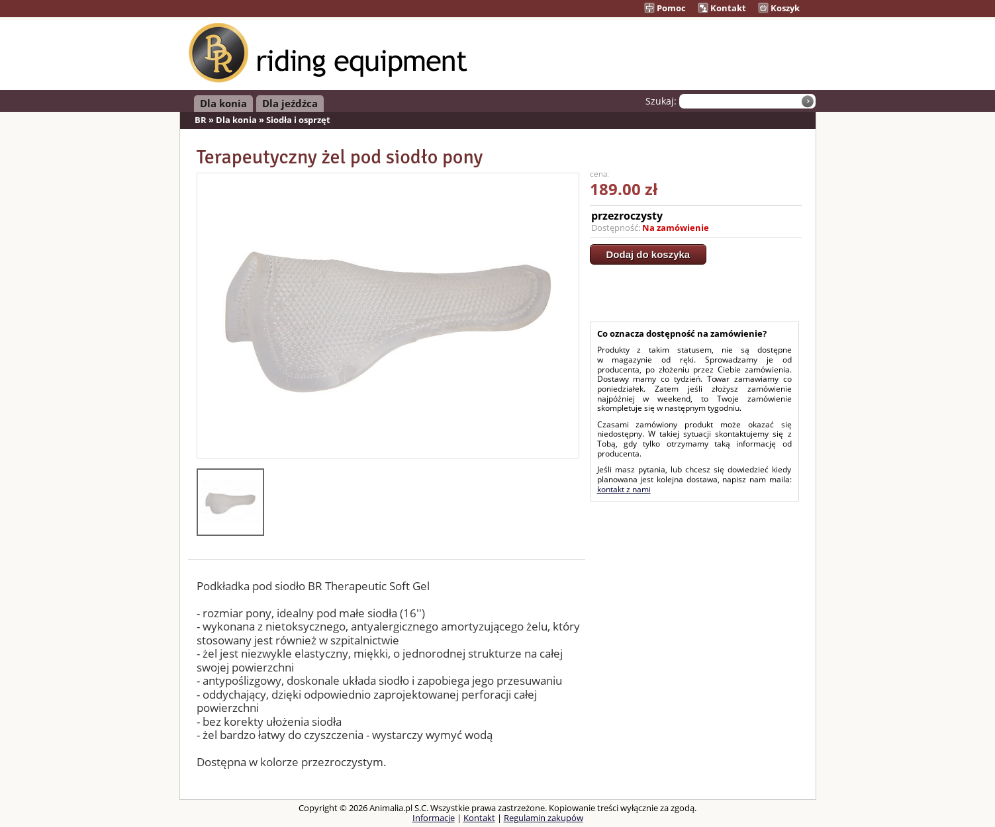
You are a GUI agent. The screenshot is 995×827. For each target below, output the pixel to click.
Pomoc (665, 8)
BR (201, 120)
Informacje (433, 818)
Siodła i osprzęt (298, 120)
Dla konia (223, 103)
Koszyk (779, 8)
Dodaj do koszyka (648, 254)
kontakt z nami (624, 489)
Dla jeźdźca (290, 103)
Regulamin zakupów (543, 818)
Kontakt (722, 8)
